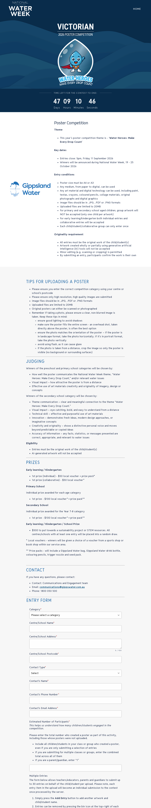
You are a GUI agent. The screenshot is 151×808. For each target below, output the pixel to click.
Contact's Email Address (43, 708)
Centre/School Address (43, 636)
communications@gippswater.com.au (62, 587)
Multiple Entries (38, 775)
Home (137, 8)
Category (35, 609)
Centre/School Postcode (44, 653)
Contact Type (37, 667)
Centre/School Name (42, 622)
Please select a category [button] (75, 615)
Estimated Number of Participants (49, 721)
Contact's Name (39, 681)
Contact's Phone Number (44, 694)
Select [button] (75, 673)
